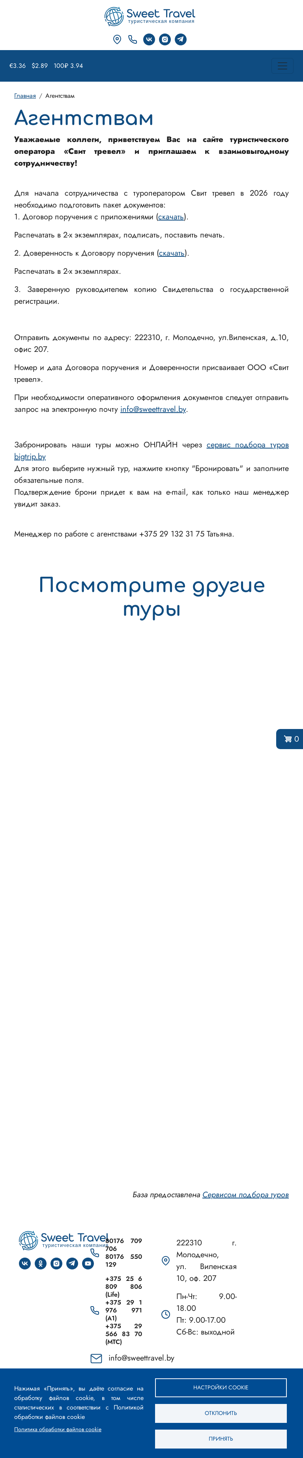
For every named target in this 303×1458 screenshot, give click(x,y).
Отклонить (221, 1413)
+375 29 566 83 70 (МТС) (123, 1334)
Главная (25, 95)
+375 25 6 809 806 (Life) (123, 1287)
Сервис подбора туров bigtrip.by (151, 908)
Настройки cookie (221, 1387)
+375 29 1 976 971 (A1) (123, 1310)
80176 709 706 (123, 1245)
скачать (171, 216)
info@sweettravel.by (153, 409)
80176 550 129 (123, 1261)
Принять (221, 1439)
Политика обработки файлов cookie (57, 1429)
